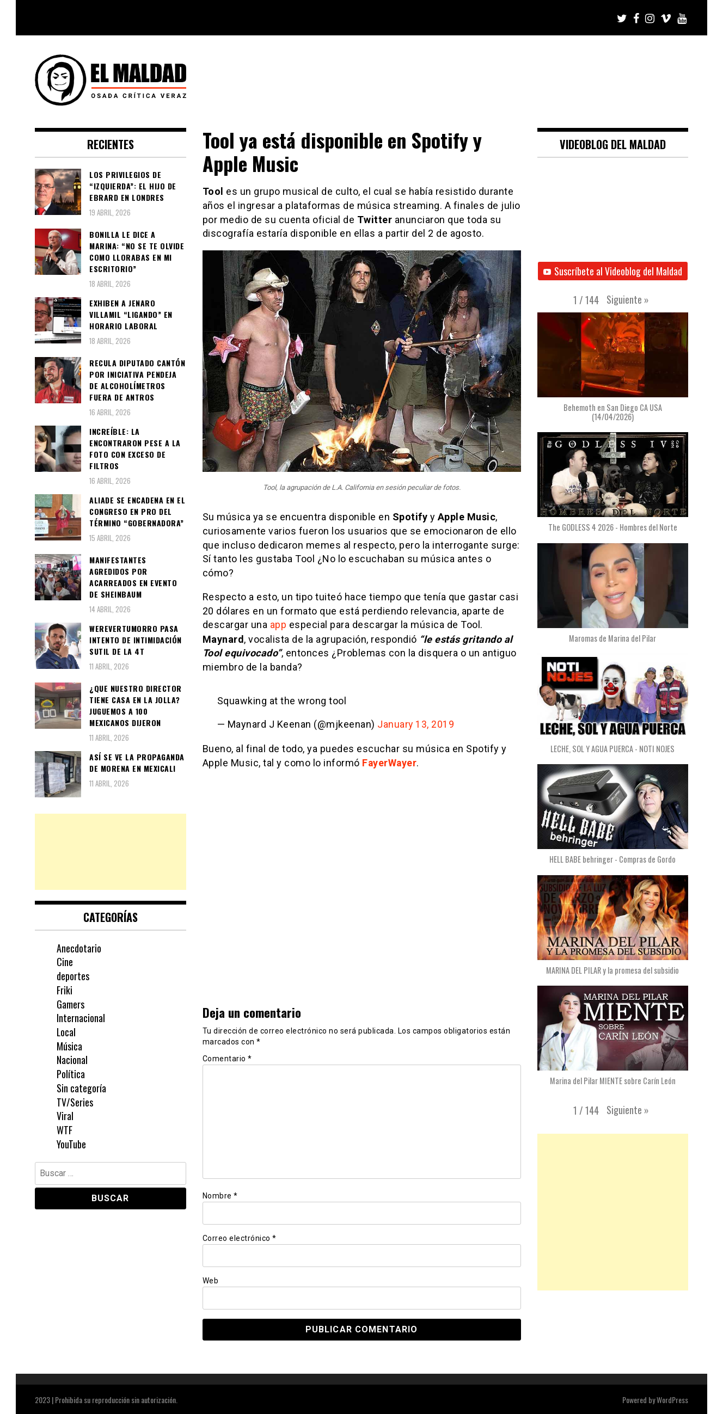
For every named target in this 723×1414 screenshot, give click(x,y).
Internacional (81, 1018)
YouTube (71, 1144)
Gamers (70, 1004)
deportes (73, 976)
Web (211, 1279)
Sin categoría (81, 1088)
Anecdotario (79, 948)
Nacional (72, 1060)
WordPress (672, 1398)
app (278, 624)
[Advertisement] (110, 852)
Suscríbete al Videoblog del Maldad (612, 271)
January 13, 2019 (416, 724)
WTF (64, 1130)
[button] (627, 299)
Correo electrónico (240, 1237)
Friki (64, 990)
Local (66, 1032)
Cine (65, 962)
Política (71, 1074)
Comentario (227, 1057)
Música (69, 1046)
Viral (65, 1116)
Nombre (220, 1194)
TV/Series (75, 1102)
